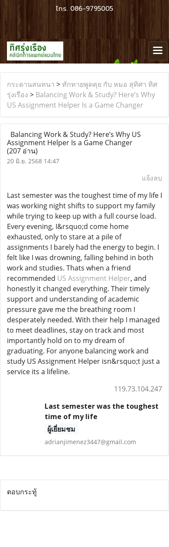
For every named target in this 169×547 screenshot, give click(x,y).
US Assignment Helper (93, 278)
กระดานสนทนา (31, 84)
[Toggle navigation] (157, 50)
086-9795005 (91, 8)
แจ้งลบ (152, 178)
